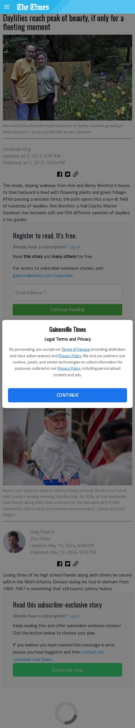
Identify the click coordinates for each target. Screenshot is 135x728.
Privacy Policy (70, 356)
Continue (67, 395)
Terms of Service (76, 349)
